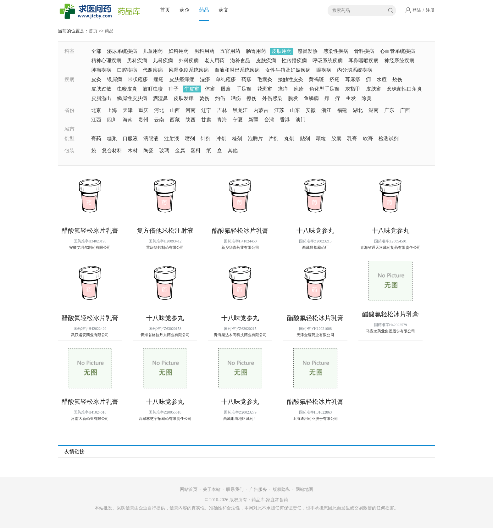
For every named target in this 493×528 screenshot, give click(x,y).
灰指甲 (352, 89)
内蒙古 (261, 110)
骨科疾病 (364, 51)
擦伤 (251, 98)
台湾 (269, 119)
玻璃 (164, 150)
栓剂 (237, 138)
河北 (159, 110)
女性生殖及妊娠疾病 (288, 70)
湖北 (358, 110)
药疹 (246, 79)
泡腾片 (255, 138)
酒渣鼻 (160, 98)
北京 (96, 110)
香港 (285, 119)
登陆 (416, 10)
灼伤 (220, 98)
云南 (159, 119)
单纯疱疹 (226, 79)
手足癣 (244, 89)
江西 (96, 119)
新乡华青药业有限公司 (240, 247)
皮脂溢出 (101, 98)
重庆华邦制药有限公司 (165, 247)
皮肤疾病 (266, 60)
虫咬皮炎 (127, 89)
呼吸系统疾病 (328, 60)
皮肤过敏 (101, 89)
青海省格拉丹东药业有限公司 (165, 335)
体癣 (210, 89)
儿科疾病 (163, 60)
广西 (405, 110)
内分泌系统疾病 (354, 70)
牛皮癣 (191, 89)
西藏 (175, 119)
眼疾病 (323, 70)
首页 (165, 10)
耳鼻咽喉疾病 (363, 60)
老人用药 (214, 60)
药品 (204, 10)
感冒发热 (307, 51)
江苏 (279, 110)
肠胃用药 (256, 51)
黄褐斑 (316, 79)
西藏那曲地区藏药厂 (240, 418)
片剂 (274, 138)
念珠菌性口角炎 (404, 89)
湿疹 (205, 79)
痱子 (174, 89)
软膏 (368, 138)
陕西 (191, 119)
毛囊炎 (264, 79)
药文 (224, 10)
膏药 (96, 138)
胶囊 (336, 138)
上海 (112, 110)
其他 (233, 150)
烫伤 (204, 98)
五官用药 (230, 51)
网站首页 (188, 489)
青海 (222, 119)
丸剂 (289, 138)
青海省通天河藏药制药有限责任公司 (390, 247)
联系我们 (235, 489)
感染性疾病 (335, 51)
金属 (180, 150)
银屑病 (114, 79)
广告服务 (258, 489)
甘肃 (206, 119)
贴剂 (305, 138)
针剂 (206, 138)
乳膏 (352, 138)
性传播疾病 (294, 60)
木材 (133, 150)
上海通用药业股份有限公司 (315, 418)
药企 (185, 10)
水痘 (382, 79)
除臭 (367, 98)
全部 (96, 51)
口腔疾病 (127, 70)
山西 (175, 110)
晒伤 (236, 98)
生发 (351, 98)
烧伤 (397, 79)
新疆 (253, 119)
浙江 (326, 110)
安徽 (311, 110)
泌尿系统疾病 (122, 51)
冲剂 (221, 138)
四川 (112, 119)
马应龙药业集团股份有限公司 (390, 331)
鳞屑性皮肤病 (132, 98)
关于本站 (211, 489)
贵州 (143, 119)
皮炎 (96, 79)
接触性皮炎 (290, 79)
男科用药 (204, 51)
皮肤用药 (282, 51)
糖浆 (112, 138)
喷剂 (190, 138)
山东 (295, 110)
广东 (389, 110)
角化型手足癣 (324, 89)
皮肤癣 (373, 89)
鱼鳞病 (311, 98)
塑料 (196, 150)
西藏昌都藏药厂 (315, 247)
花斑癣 (264, 89)
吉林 (222, 110)
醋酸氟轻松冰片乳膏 (90, 230)
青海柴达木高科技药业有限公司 (240, 335)
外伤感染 (272, 98)
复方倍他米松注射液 (165, 230)
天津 (128, 110)
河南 (191, 110)
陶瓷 (148, 150)
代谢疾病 (153, 70)
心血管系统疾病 (397, 51)
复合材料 (112, 150)
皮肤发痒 (184, 98)
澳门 (301, 119)
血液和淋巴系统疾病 (237, 70)
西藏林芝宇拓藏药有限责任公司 (165, 418)
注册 (430, 10)
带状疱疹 (138, 79)
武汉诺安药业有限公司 (90, 335)
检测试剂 (389, 138)
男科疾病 (137, 60)
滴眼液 (150, 138)
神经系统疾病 (399, 60)
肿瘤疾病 (101, 70)
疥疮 (335, 79)
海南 (128, 119)
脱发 (293, 98)
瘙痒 (283, 89)
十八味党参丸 (315, 230)
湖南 (373, 110)
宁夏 (238, 119)
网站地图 (304, 489)
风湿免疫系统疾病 (189, 70)
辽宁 (206, 110)
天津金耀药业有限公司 (315, 335)
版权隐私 (281, 489)
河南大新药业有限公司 (90, 418)
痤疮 (158, 79)
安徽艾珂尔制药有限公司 (90, 247)
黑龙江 (240, 110)
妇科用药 (179, 51)
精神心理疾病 (106, 60)
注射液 (171, 138)
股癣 (226, 89)
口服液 (130, 138)
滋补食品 (240, 60)
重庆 (143, 110)
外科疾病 (189, 60)
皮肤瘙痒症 (181, 79)
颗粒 (321, 138)
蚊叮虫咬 (153, 89)
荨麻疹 (352, 79)
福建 (342, 110)
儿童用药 (153, 51)
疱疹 (299, 89)
